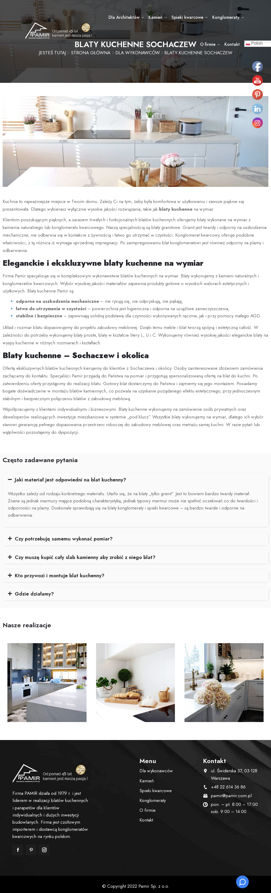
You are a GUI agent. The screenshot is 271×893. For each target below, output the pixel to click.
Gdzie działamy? (35, 590)
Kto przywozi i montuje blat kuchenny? (62, 572)
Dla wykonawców (156, 768)
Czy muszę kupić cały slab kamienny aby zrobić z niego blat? (88, 553)
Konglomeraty (215, 17)
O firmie (245, 17)
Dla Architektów (116, 17)
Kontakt (245, 44)
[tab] (135, 475)
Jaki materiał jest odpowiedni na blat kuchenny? (72, 475)
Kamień (147, 17)
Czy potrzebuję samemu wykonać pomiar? (66, 535)
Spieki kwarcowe (178, 17)
